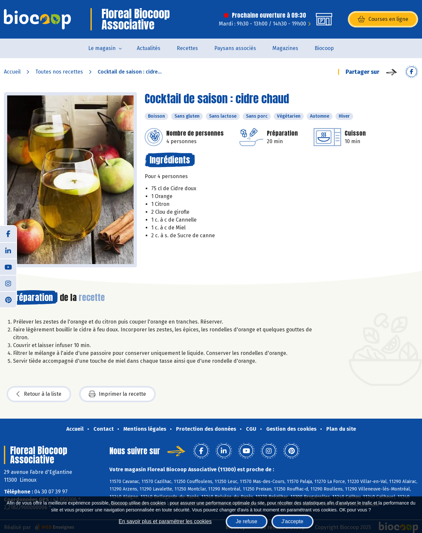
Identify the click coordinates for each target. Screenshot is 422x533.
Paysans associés (235, 48)
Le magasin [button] (102, 48)
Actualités (148, 48)
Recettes (187, 48)
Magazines (285, 48)
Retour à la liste (38, 394)
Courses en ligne (383, 19)
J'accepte (292, 521)
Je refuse (246, 521)
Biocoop (324, 48)
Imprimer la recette (117, 394)
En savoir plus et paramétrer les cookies (165, 521)
